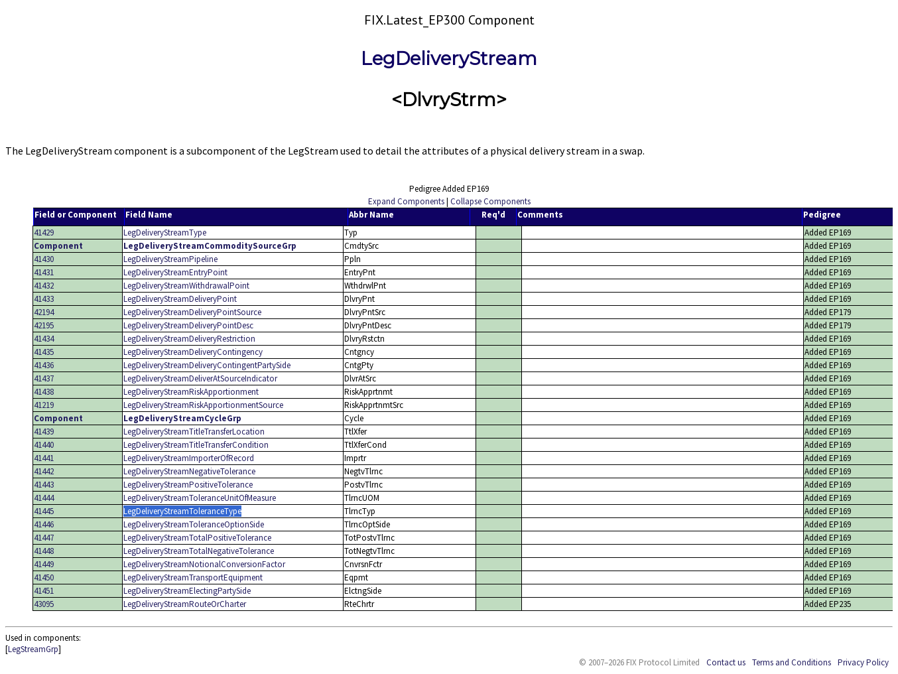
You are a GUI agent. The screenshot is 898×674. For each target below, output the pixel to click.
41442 (44, 471)
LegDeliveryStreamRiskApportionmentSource (203, 405)
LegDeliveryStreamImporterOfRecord (188, 458)
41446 (44, 524)
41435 (44, 352)
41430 (44, 259)
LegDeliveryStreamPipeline (170, 259)
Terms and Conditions (791, 662)
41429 (44, 232)
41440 (44, 444)
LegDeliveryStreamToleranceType (182, 511)
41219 (44, 405)
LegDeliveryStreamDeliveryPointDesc (188, 325)
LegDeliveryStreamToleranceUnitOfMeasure (199, 498)
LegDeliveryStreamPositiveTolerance (188, 484)
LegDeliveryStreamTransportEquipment (193, 577)
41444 (44, 498)
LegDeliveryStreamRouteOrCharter (184, 604)
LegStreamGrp (33, 649)
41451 (44, 590)
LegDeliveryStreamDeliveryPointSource (192, 312)
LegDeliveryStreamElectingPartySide (187, 590)
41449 (44, 564)
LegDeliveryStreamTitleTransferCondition (196, 444)
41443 (44, 484)
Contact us (725, 662)
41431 (44, 272)
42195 (44, 325)
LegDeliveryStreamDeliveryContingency (193, 352)
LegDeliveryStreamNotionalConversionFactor (204, 564)
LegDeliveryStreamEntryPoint (175, 272)
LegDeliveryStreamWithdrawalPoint (186, 285)
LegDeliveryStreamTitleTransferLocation (194, 431)
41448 (44, 551)
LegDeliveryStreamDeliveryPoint (180, 298)
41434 (44, 338)
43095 (44, 604)
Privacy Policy (863, 662)
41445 (44, 511)
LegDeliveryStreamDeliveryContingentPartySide (206, 365)
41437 (44, 378)
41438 (44, 391)
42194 (44, 312)
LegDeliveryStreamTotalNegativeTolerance (198, 551)
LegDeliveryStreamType (164, 232)
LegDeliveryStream (449, 58)
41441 (44, 458)
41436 (44, 365)
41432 (44, 285)
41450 (44, 577)
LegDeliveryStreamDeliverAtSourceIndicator (200, 378)
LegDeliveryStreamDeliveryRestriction (189, 338)
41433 (44, 298)
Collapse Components (490, 201)
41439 (44, 431)
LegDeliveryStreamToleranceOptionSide (193, 524)
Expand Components (406, 201)
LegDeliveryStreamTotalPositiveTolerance (197, 537)
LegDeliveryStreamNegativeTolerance (189, 471)
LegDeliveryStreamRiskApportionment (191, 391)
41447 (44, 537)
